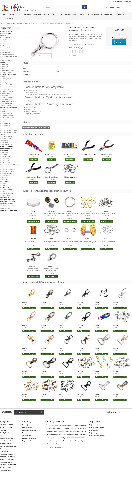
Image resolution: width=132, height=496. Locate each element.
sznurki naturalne (7, 113)
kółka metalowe (6, 161)
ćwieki (4, 58)
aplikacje (4, 46)
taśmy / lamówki (6, 105)
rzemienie (5, 142)
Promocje (25, 425)
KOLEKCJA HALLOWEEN (8, 206)
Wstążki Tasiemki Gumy (45, 14)
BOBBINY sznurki (6, 146)
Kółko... (69, 211)
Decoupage (4, 181)
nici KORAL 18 (6, 126)
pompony (4, 40)
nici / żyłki (5, 179)
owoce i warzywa (7, 173)
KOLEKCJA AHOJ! (6, 33)
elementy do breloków (9, 165)
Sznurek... (33, 239)
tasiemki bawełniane (8, 85)
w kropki (4, 81)
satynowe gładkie (7, 89)
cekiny (4, 44)
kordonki (4, 109)
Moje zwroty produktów (96, 427)
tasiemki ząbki (6, 93)
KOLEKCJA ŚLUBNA (6, 198)
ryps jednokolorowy (7, 87)
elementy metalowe (7, 193)
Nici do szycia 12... (70, 154)
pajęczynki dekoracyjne (9, 101)
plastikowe (5, 64)
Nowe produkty (27, 427)
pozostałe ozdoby (7, 60)
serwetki (4, 183)
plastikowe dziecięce (8, 70)
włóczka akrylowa (7, 122)
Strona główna (27, 435)
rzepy (3, 177)
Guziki (27, 14)
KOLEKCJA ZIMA (5, 208)
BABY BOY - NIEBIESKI (7, 200)
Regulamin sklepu (28, 441)
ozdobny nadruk (6, 79)
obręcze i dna (6, 157)
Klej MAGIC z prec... (33, 154)
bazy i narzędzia (7, 195)
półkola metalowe (7, 163)
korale (4, 191)
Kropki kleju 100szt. (51, 154)
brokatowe (5, 95)
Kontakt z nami (117, 1)
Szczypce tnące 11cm (88, 154)
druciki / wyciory (6, 50)
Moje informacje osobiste (97, 435)
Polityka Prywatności (29, 438)
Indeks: (71, 45)
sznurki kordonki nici (72, 14)
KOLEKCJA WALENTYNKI (8, 210)
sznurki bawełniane (7, 128)
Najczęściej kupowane (29, 430)
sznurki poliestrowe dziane (9, 130)
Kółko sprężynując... (70, 177)
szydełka (4, 154)
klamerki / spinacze (7, 48)
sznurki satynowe (7, 136)
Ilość (119, 34)
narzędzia (5, 152)
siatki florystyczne (7, 99)
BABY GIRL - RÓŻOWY (7, 202)
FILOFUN (121, 14)
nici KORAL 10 (6, 124)
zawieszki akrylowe (7, 52)
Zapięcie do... (51, 211)
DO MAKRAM (7, 18)
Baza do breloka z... (52, 177)
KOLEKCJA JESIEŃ (6, 204)
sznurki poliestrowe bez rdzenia (8, 133)
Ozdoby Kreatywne (11, 14)
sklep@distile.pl (58, 447)
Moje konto (94, 421)
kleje (3, 185)
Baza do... (51, 266)
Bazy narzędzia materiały (100, 14)
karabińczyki (5, 159)
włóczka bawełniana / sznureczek (7, 119)
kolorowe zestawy (7, 72)
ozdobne (4, 68)
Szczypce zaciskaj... (106, 154)
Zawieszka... (33, 266)
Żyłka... (33, 211)
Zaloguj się (127, 1)
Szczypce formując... (33, 177)
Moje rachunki (93, 430)
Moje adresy (93, 433)
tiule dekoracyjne (7, 103)
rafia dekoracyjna (7, 144)
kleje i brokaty (6, 175)
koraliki (4, 42)
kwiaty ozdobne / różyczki (9, 56)
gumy (3, 76)
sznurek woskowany (8, 115)
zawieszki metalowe (8, 54)
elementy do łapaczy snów (9, 169)
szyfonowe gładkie (7, 91)
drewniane (5, 66)
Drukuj (74, 55)
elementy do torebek (8, 171)
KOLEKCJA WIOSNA (6, 31)
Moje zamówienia (94, 425)
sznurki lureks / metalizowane (5, 139)
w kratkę (4, 83)
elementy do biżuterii (8, 167)
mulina (4, 111)
